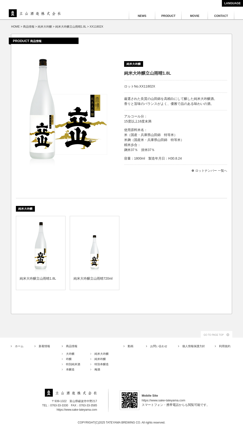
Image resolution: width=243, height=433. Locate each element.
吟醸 (69, 359)
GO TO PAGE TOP (214, 335)
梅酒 (97, 369)
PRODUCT (168, 16)
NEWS (142, 16)
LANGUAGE (232, 3)
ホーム (19, 346)
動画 (130, 346)
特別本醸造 (101, 364)
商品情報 (71, 346)
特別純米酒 (73, 364)
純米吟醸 (100, 359)
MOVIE (194, 16)
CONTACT (221, 16)
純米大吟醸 (101, 353)
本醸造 (70, 369)
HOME (15, 26)
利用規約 (224, 346)
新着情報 (44, 346)
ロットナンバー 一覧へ (211, 170)
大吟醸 (70, 353)
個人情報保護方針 (193, 346)
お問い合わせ (158, 346)
